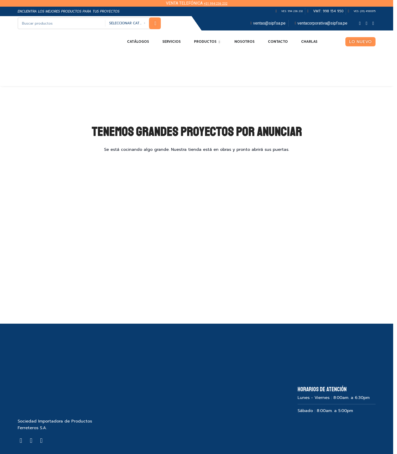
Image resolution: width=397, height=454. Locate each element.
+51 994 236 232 (215, 3)
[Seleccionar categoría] (127, 23)
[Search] (89, 23)
